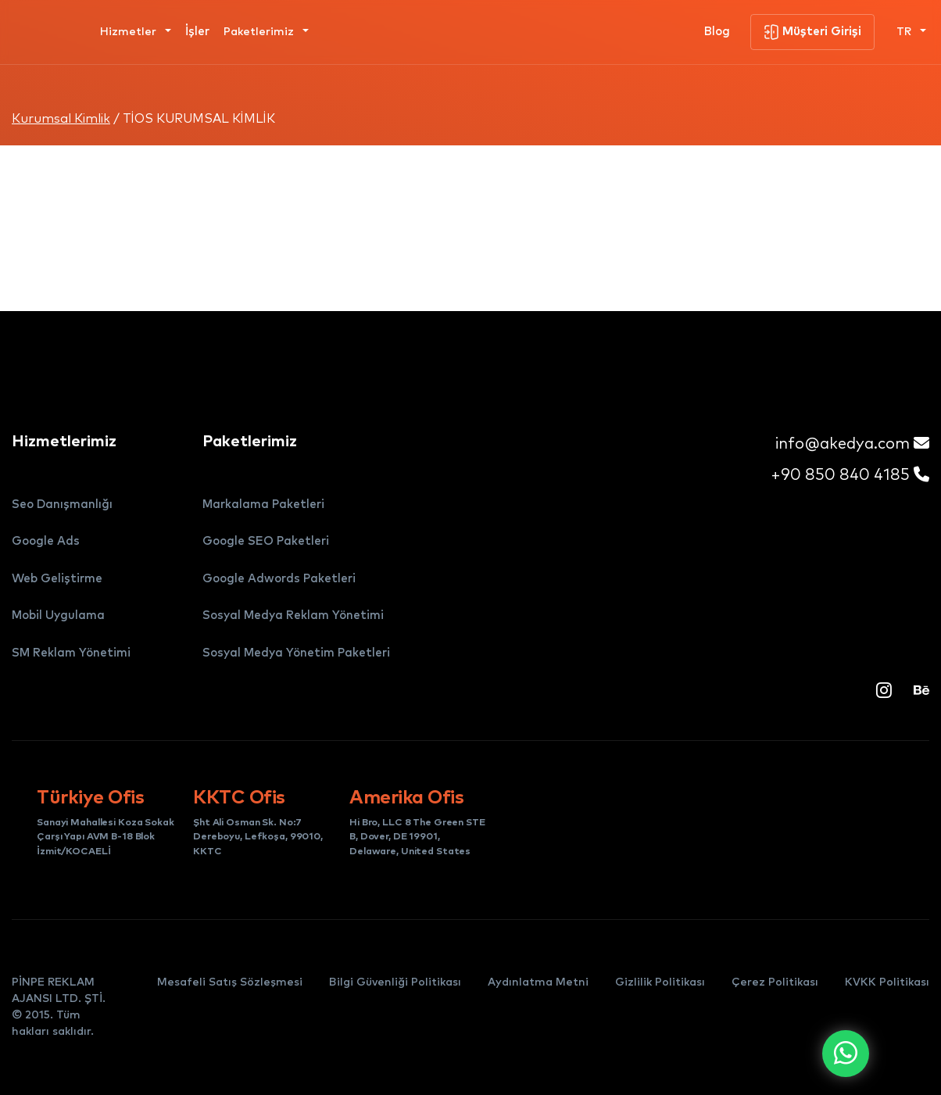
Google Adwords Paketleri (279, 579)
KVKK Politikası (887, 982)
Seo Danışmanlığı (62, 504)
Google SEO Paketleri (265, 541)
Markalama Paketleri (263, 504)
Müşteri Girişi (812, 32)
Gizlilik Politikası (660, 982)
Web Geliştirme (57, 579)
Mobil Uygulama (58, 615)
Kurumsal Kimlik (61, 119)
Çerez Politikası (775, 982)
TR (905, 32)
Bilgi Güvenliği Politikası (395, 982)
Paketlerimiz (260, 32)
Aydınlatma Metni (538, 982)
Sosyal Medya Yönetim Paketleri (296, 653)
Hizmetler (129, 32)
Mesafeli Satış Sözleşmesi (229, 982)
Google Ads (46, 541)
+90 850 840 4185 (850, 475)
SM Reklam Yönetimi (71, 653)
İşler (197, 32)
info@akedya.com (852, 443)
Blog (717, 32)
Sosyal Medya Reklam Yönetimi (293, 615)
